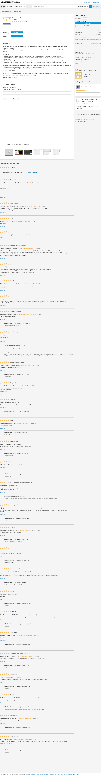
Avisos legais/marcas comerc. (43, 774)
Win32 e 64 (16, 32)
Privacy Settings (76, 774)
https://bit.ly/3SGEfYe (38, 67)
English (16, 36)
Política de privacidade (30, 774)
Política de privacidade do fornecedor (12, 93)
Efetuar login (96, 2)
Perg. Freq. (63, 774)
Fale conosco (69, 774)
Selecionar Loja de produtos (14, 6)
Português (27, 2)
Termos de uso (53, 774)
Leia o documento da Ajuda (10, 77)
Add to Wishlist (88, 26)
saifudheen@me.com (29, 69)
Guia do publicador (85, 2)
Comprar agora (88, 23)
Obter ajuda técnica (33, 172)
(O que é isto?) (36, 183)
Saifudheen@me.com (96, 43)
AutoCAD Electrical (6, 11)
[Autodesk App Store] (10, 2)
